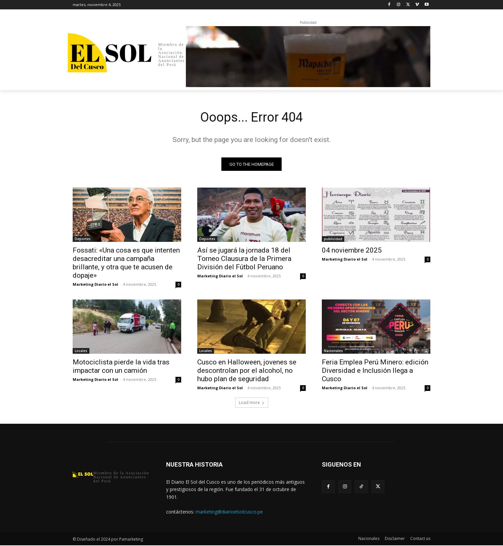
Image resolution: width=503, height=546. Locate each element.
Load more (252, 403)
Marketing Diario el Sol (95, 285)
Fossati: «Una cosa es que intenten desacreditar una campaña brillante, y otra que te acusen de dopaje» (126, 263)
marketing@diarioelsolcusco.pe (229, 512)
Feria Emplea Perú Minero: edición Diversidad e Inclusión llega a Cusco (375, 371)
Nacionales (333, 351)
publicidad (333, 239)
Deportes (83, 239)
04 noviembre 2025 (352, 251)
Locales (81, 351)
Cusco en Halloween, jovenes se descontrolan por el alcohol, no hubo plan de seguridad (246, 371)
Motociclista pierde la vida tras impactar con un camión (121, 367)
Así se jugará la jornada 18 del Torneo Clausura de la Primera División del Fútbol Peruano (244, 259)
